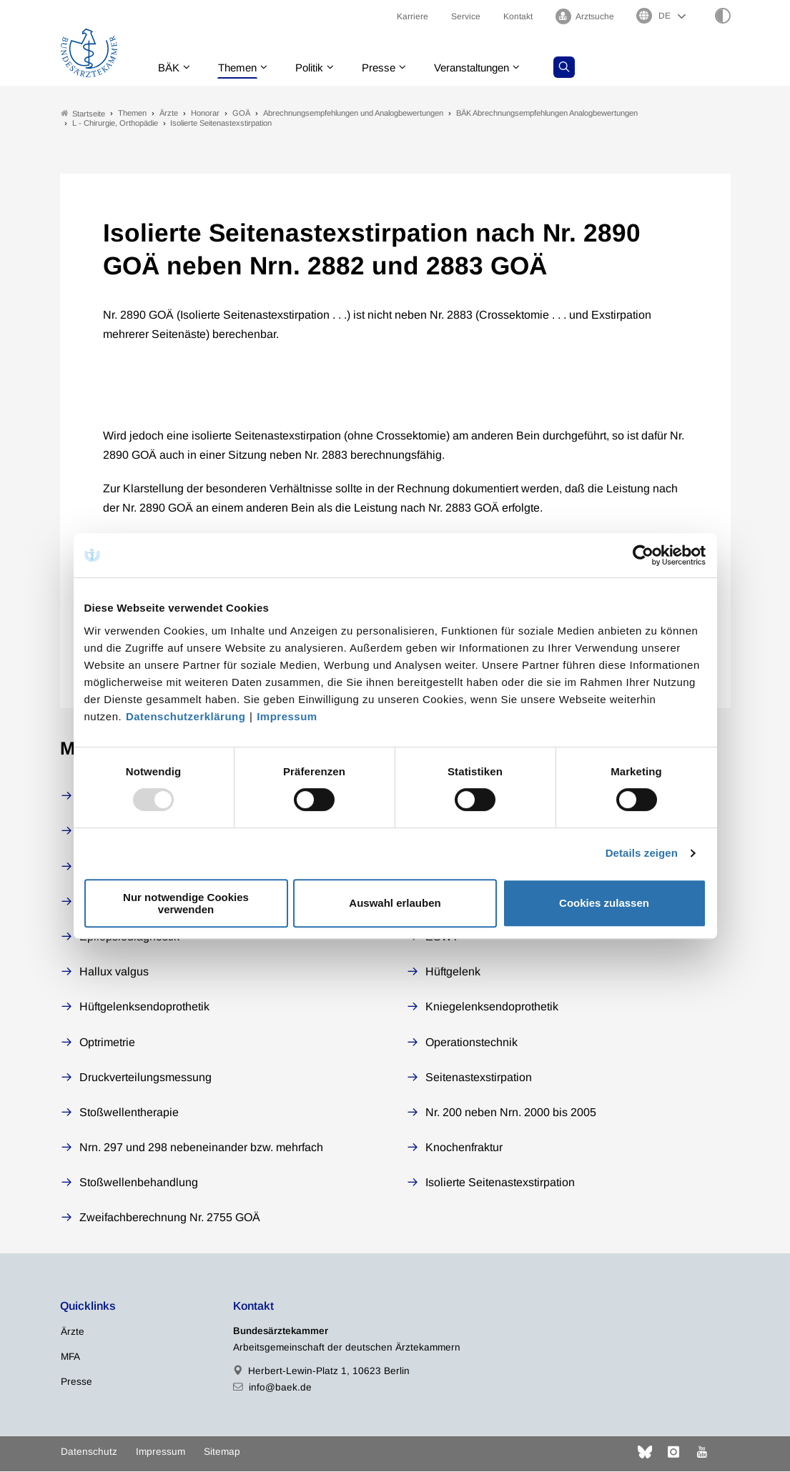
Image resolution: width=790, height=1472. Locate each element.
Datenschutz (89, 1452)
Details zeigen (642, 853)
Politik (317, 67)
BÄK (170, 67)
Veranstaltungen (487, 67)
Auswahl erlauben (394, 903)
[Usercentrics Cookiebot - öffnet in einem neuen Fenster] (643, 555)
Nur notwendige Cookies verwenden (186, 903)
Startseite (83, 113)
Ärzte (72, 1331)
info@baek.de (280, 1388)
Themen (242, 67)
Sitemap (222, 1452)
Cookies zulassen (604, 903)
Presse (390, 67)
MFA (70, 1356)
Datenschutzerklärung (186, 716)
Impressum (287, 716)
